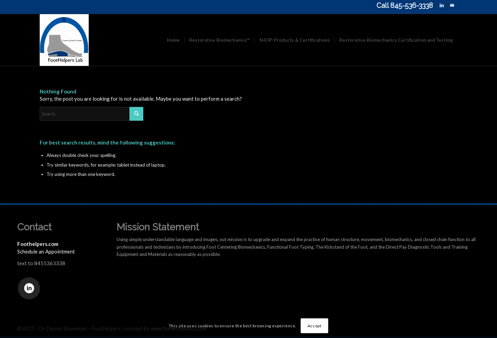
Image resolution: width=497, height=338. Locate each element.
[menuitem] (173, 40)
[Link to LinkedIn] (442, 5)
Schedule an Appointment (46, 251)
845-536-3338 (411, 5)
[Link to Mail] (452, 5)
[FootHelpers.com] (64, 40)
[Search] (91, 114)
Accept (315, 325)
